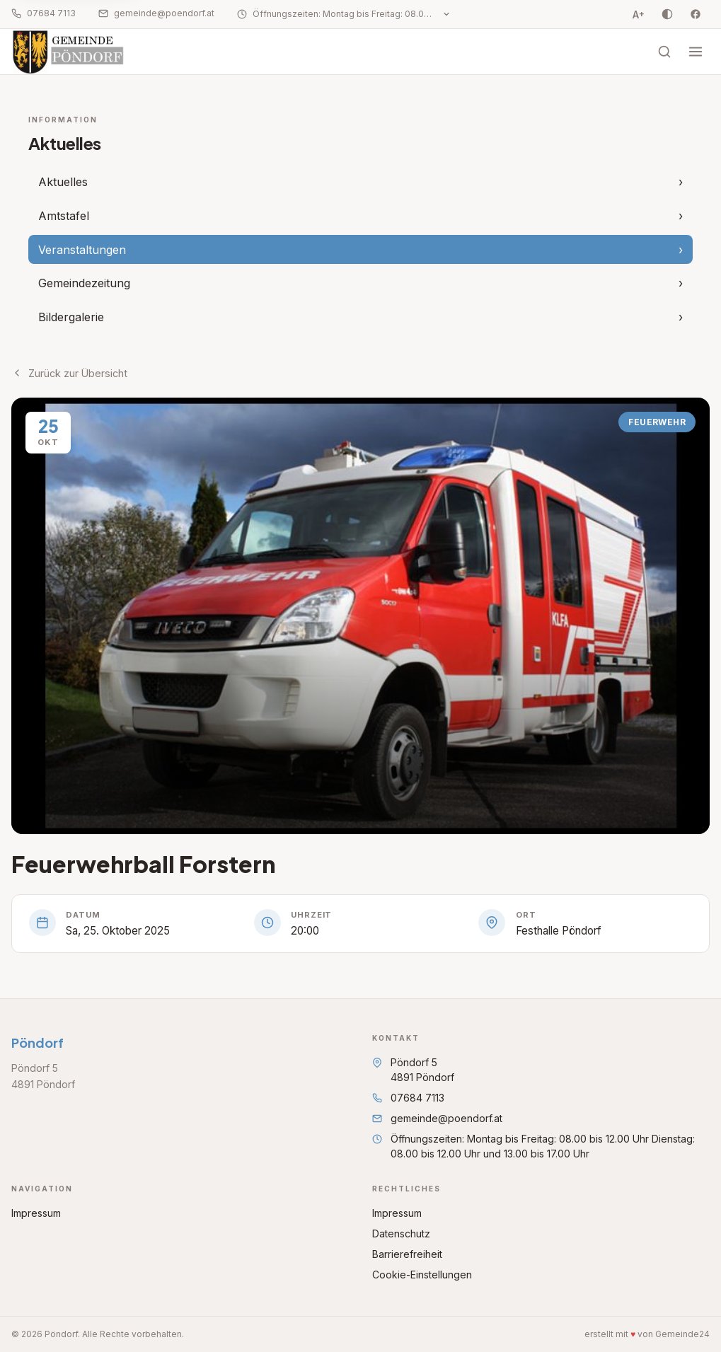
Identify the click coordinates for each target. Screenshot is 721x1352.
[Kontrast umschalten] (667, 14)
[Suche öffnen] (664, 51)
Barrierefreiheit (407, 1254)
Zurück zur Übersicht (69, 373)
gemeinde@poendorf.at (156, 13)
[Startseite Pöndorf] (71, 51)
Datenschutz (401, 1233)
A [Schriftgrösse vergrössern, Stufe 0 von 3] (639, 14)
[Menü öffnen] (695, 51)
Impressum (36, 1213)
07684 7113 (43, 13)
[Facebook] (695, 14)
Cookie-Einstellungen (422, 1275)
